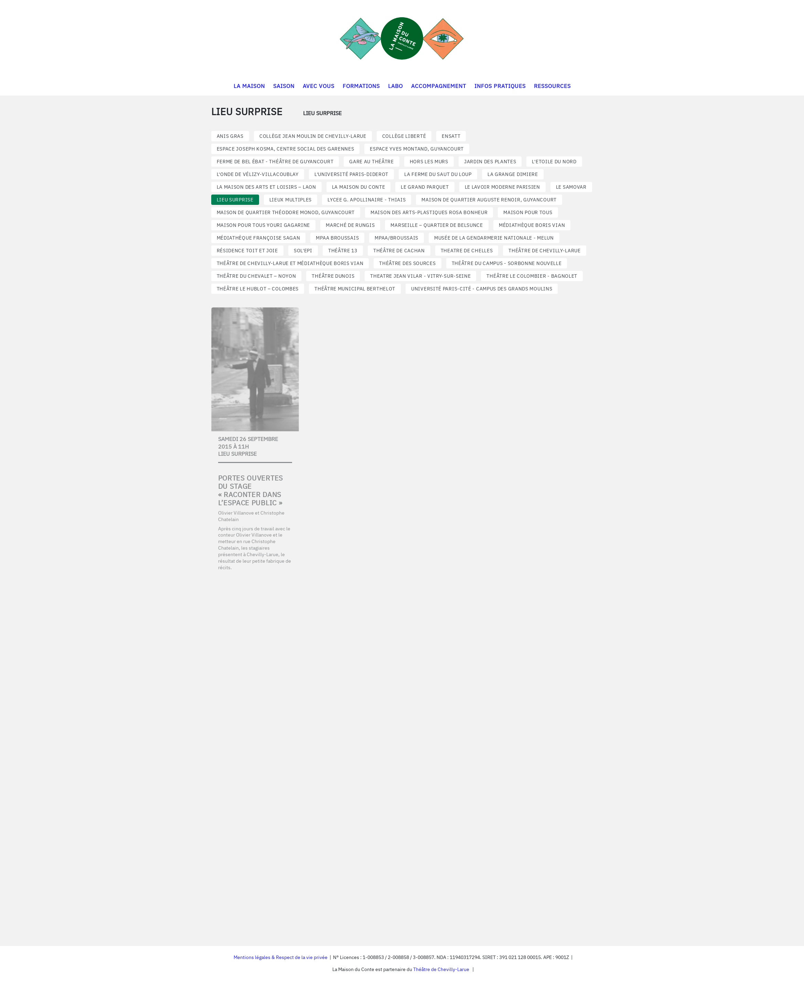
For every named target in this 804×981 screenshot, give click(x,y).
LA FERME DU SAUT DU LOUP (438, 174)
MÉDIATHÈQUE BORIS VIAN (532, 225)
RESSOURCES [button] (552, 85)
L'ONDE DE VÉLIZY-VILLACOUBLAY (258, 174)
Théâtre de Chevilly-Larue (441, 969)
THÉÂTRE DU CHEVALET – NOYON (256, 276)
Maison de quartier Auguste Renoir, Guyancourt (489, 200)
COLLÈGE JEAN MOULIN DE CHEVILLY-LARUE (312, 136)
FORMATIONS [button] (361, 85)
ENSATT (451, 136)
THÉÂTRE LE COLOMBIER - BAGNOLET (531, 276)
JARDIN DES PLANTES (490, 161)
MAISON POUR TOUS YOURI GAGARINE (263, 225)
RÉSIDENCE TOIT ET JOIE (247, 250)
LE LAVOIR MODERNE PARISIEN (502, 187)
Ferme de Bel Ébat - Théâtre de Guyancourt (275, 161)
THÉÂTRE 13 (342, 250)
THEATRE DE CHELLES (467, 250)
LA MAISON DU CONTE (358, 187)
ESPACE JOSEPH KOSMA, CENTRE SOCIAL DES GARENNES (285, 149)
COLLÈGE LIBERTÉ (404, 136)
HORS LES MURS (429, 161)
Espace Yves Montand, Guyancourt (417, 149)
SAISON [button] (283, 85)
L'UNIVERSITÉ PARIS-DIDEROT (351, 174)
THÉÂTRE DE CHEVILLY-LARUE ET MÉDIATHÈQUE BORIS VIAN (290, 263)
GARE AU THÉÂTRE (371, 161)
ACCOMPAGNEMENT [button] (438, 85)
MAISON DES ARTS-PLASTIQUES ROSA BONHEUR (429, 212)
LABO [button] (395, 85)
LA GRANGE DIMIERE (512, 174)
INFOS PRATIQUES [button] (500, 85)
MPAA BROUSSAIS (337, 238)
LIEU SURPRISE (235, 200)
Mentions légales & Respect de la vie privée (281, 957)
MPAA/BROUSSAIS (396, 238)
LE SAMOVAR (571, 187)
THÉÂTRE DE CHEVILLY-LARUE (544, 250)
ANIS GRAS (230, 136)
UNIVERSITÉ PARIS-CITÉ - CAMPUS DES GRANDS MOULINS (481, 289)
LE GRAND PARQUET (425, 187)
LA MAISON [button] (249, 85)
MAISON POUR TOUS (527, 212)
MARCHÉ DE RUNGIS (350, 225)
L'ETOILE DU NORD (554, 161)
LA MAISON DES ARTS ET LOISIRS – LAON (266, 187)
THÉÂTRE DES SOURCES (407, 263)
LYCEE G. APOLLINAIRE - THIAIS (367, 200)
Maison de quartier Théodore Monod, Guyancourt (286, 212)
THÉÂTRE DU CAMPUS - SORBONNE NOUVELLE (507, 263)
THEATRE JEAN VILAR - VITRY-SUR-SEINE (420, 276)
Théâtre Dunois (333, 276)
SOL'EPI (303, 250)
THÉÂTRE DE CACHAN (399, 250)
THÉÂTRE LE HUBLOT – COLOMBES (258, 289)
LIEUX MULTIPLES (290, 200)
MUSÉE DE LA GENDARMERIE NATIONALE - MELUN (494, 238)
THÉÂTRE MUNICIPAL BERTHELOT (354, 289)
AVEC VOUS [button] (318, 85)
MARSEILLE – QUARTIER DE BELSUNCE (436, 225)
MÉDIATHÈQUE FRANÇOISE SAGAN (258, 238)
